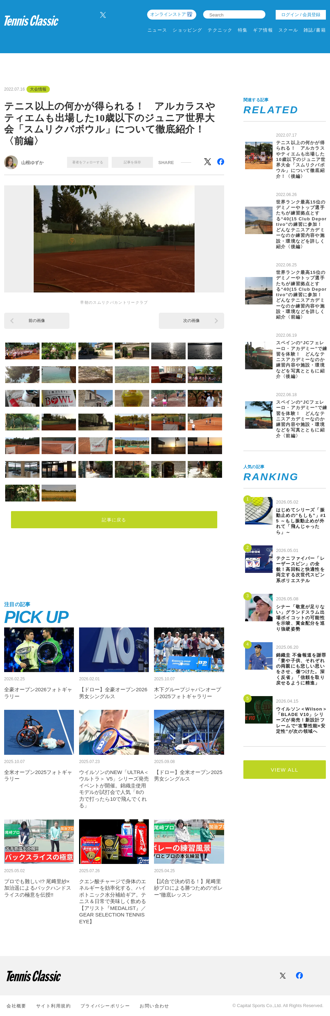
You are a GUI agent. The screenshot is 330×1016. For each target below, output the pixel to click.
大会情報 (38, 89)
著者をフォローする (87, 162)
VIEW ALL (284, 770)
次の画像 (191, 320)
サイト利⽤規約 (53, 1006)
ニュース (157, 30)
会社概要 (16, 1006)
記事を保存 (132, 162)
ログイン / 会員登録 (301, 14)
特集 (243, 30)
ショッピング (187, 30)
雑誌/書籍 (315, 30)
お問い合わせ (154, 1006)
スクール (288, 30)
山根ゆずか (32, 162)
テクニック (220, 30)
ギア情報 (263, 30)
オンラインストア (168, 14)
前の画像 (37, 320)
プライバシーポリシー (105, 1006)
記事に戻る (114, 519)
